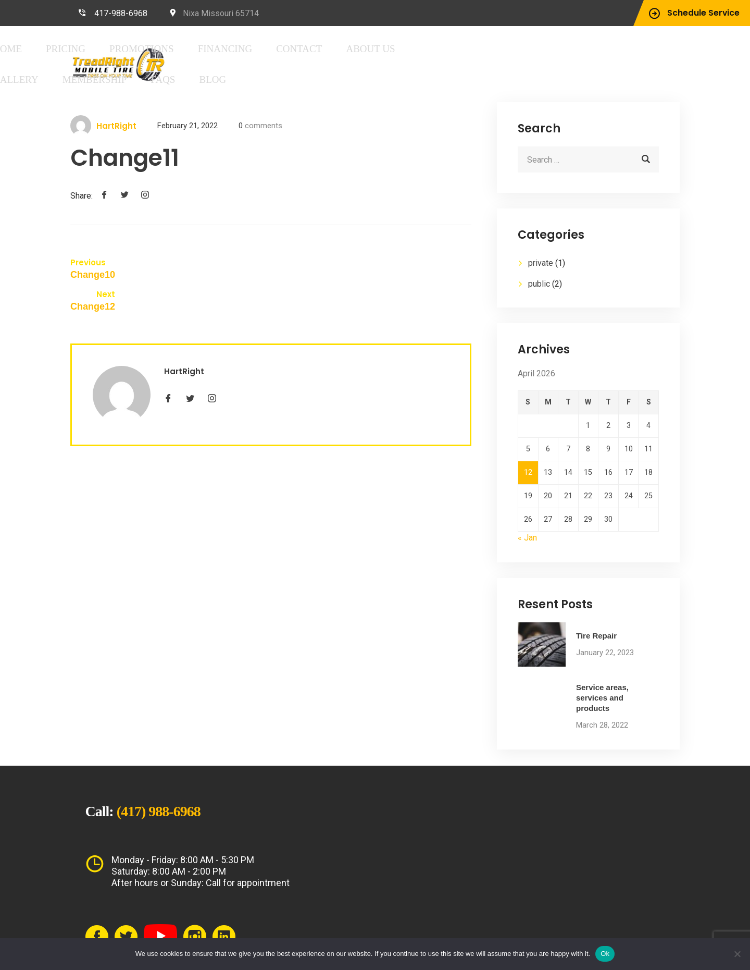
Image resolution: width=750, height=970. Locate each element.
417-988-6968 (120, 13)
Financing (371, 48)
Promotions (305, 48)
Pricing (245, 48)
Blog (238, 78)
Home (201, 48)
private (540, 261)
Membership (597, 48)
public (539, 282)
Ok (605, 953)
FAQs (200, 78)
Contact (429, 48)
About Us (486, 48)
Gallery (539, 48)
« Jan (527, 511)
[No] (737, 954)
